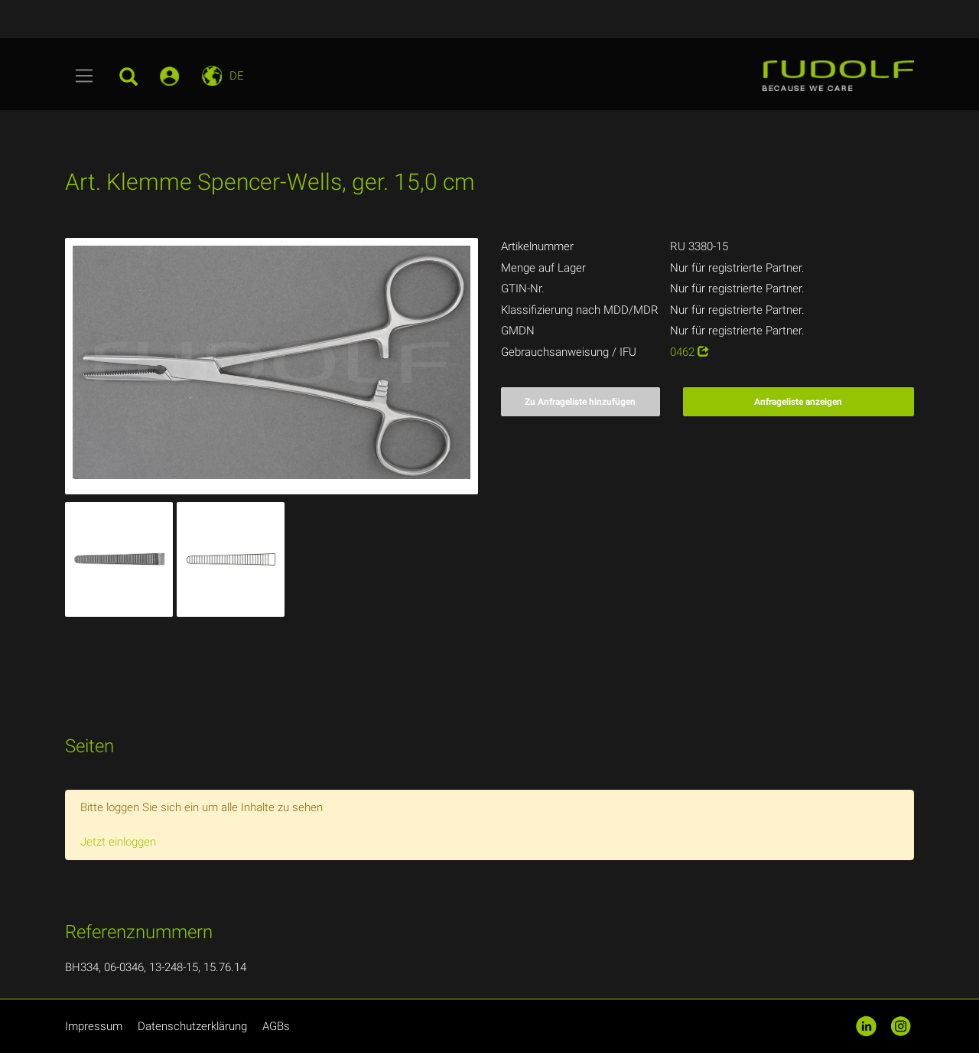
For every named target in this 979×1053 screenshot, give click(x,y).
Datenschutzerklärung (192, 1026)
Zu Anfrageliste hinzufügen (580, 401)
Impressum (93, 1026)
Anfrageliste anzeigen (798, 401)
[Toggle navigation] (84, 76)
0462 (689, 352)
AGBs (276, 1026)
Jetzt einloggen (118, 842)
